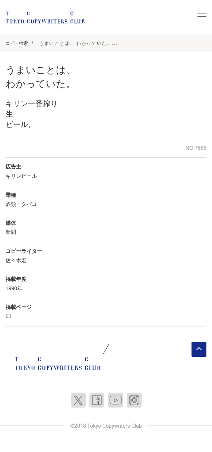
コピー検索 (17, 43)
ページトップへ (199, 349)
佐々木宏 (16, 260)
